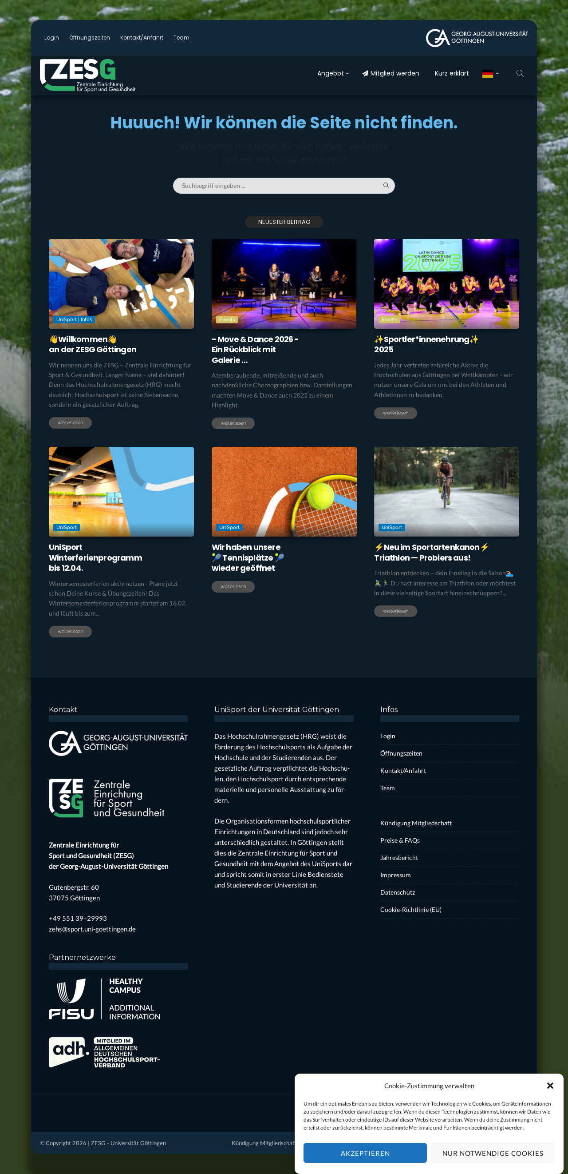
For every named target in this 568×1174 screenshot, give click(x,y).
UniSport (67, 527)
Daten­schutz (397, 892)
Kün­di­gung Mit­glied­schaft (416, 823)
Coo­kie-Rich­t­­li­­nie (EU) (411, 909)
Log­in (51, 37)
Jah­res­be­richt (399, 857)
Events (227, 319)
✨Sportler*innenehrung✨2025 (426, 344)
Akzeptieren (365, 1162)
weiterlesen (70, 423)
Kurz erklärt (452, 73)
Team (181, 37)
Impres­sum (395, 875)
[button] (550, 1095)
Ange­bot (330, 73)
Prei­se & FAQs (400, 840)
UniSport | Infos (74, 319)
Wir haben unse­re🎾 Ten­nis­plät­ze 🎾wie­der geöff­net (248, 557)
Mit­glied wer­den (390, 73)
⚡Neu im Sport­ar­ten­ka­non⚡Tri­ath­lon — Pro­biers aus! (431, 552)
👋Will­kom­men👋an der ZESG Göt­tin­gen (92, 344)
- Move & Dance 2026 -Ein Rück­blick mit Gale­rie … (255, 350)
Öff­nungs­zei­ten (89, 37)
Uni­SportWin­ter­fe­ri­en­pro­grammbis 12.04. (95, 557)
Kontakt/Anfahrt (141, 37)
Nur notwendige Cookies (493, 1162)
